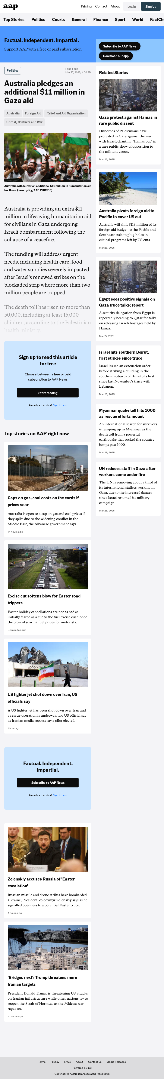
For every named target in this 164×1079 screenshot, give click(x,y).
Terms (41, 1061)
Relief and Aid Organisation (66, 113)
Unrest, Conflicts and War (24, 122)
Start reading (47, 393)
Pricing (86, 6)
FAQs (67, 1061)
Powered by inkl (82, 1067)
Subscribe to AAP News (119, 46)
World (137, 19)
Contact (101, 6)
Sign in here (60, 405)
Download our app (116, 56)
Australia (13, 113)
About (115, 6)
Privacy (55, 1061)
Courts (58, 19)
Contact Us (94, 1061)
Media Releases (116, 1061)
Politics (38, 19)
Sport (120, 19)
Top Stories (14, 19)
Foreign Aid (33, 113)
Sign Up (150, 6)
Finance (100, 19)
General (79, 19)
